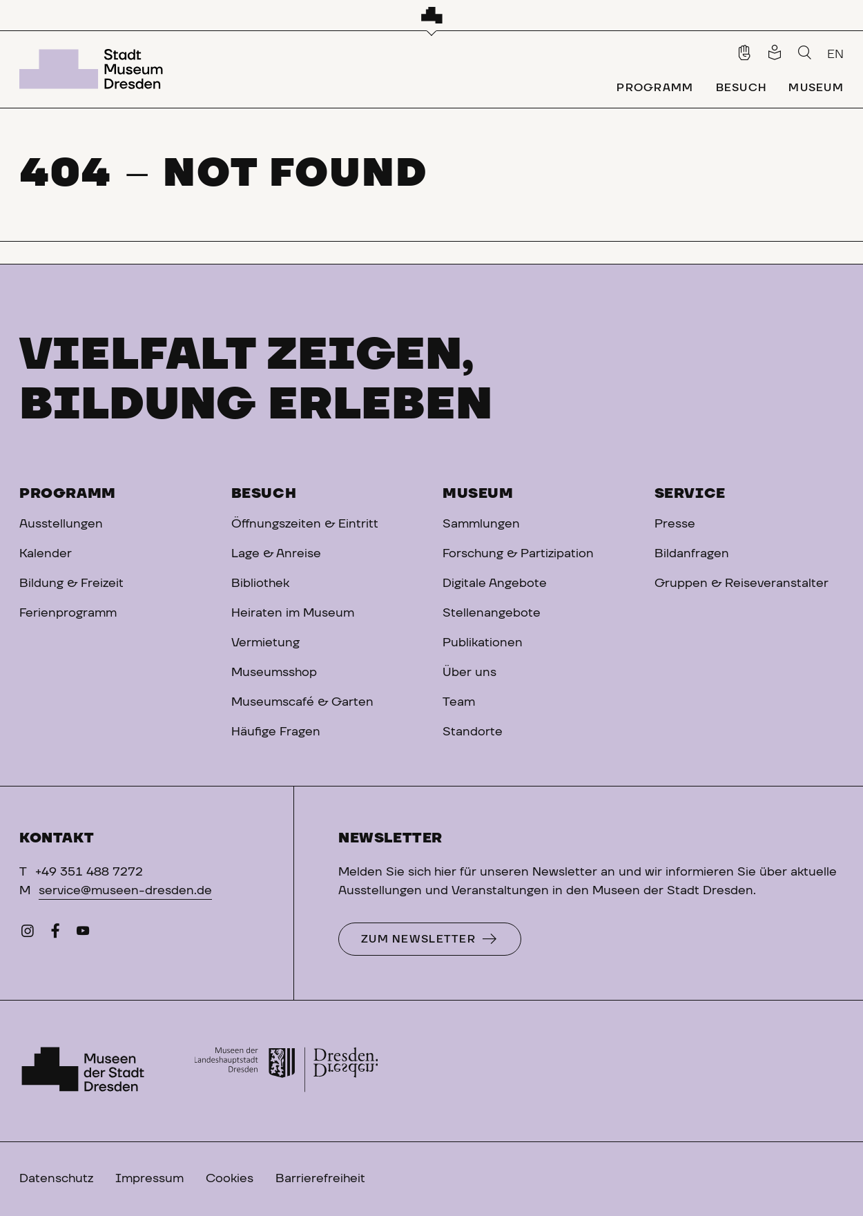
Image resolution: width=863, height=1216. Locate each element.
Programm (67, 494)
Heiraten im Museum (292, 613)
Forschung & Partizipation (518, 554)
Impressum (149, 1178)
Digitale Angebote (495, 583)
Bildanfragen (691, 554)
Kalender (45, 554)
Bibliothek (260, 583)
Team (459, 702)
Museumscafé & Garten (302, 702)
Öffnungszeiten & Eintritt (304, 524)
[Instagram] (27, 934)
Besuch (264, 494)
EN (835, 54)
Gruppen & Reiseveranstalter (741, 583)
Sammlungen (481, 524)
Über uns (469, 672)
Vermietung (265, 643)
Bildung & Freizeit (71, 583)
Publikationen (483, 643)
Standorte (473, 732)
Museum (478, 494)
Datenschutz (56, 1178)
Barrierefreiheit (320, 1178)
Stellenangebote (492, 613)
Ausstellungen (61, 524)
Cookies (229, 1178)
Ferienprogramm (68, 613)
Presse (674, 524)
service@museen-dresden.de (125, 891)
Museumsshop (274, 672)
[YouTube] (83, 934)
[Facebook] (55, 934)
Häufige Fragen (275, 732)
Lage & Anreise (276, 554)
